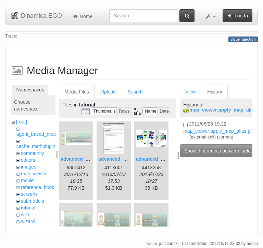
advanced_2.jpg (116, 159)
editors (28, 160)
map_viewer (34, 173)
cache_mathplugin (35, 146)
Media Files (76, 91)
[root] (21, 122)
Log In (237, 15)
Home (82, 16)
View (190, 91)
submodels (32, 201)
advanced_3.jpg (154, 159)
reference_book (37, 187)
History (214, 91)
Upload (108, 91)
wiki (25, 214)
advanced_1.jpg (79, 159)
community (32, 153)
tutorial (28, 207)
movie (27, 180)
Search (134, 91)
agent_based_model (38, 134)
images (28, 167)
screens (29, 194)
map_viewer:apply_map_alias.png (219, 131)
